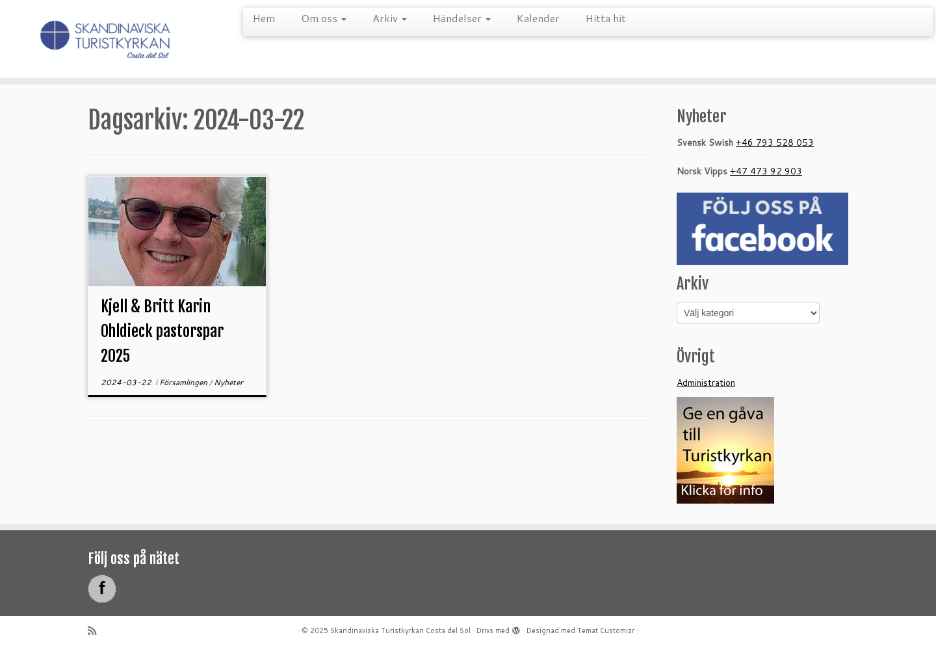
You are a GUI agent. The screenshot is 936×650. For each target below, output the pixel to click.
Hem (264, 17)
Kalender (538, 17)
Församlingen (184, 382)
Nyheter (228, 382)
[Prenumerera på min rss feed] (96, 631)
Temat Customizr (605, 630)
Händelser (462, 17)
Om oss (323, 17)
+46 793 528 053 (775, 142)
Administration (706, 382)
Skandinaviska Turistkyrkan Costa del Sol (400, 630)
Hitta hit (606, 17)
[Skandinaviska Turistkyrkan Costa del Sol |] (108, 39)
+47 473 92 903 (766, 171)
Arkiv (389, 17)
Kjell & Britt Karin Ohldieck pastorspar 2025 (162, 331)
